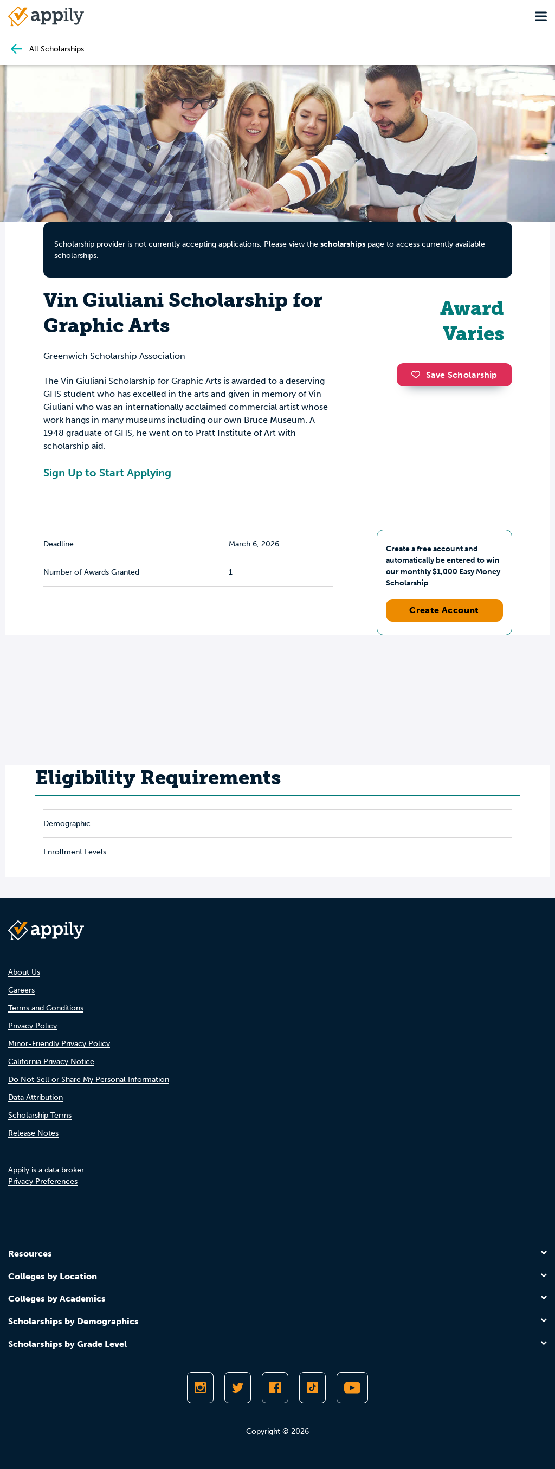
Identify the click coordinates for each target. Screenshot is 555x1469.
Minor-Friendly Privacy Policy (59, 1043)
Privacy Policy (32, 1025)
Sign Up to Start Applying (107, 472)
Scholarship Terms (40, 1115)
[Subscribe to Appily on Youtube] (352, 1387)
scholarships (342, 244)
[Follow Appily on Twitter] (237, 1387)
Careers (21, 990)
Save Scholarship (454, 375)
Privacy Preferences (43, 1181)
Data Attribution (35, 1097)
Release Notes (33, 1133)
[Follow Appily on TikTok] (312, 1387)
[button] (418, 374)
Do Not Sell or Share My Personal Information (88, 1079)
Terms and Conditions (45, 1008)
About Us (24, 972)
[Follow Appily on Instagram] (200, 1387)
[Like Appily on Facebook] (275, 1387)
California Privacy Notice (51, 1061)
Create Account (444, 610)
